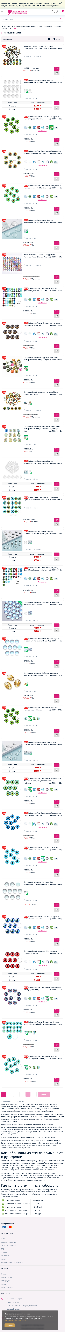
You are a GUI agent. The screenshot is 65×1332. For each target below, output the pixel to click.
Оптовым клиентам (8, 1245)
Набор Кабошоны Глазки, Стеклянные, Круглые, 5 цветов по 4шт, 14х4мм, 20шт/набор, (43, 498)
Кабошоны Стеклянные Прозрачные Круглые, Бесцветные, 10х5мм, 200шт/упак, (43, 743)
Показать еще (42, 131)
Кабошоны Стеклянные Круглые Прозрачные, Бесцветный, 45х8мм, (43, 221)
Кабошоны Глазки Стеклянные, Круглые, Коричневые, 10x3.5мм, (43, 324)
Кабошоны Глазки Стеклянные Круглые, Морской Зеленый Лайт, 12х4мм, (43, 1023)
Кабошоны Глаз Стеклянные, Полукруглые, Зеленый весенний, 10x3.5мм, (43, 152)
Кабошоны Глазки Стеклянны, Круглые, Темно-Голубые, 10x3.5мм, (43, 848)
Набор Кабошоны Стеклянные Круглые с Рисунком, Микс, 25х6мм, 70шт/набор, (43, 255)
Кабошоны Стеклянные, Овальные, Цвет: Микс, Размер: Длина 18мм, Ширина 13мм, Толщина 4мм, (43, 428)
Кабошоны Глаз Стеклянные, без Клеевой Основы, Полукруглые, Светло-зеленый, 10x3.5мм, (43, 780)
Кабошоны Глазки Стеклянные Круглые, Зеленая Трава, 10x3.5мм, (43, 117)
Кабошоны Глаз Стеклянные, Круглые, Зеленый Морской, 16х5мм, (43, 1057)
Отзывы (4, 1252)
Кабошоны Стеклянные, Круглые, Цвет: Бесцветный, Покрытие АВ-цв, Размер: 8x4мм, (43, 639)
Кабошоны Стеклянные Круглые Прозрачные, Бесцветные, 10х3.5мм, (43, 81)
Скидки (3, 1259)
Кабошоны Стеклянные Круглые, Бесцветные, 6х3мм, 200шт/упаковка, (43, 532)
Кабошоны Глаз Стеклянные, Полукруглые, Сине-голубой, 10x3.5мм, (43, 814)
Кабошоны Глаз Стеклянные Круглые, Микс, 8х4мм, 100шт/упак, (43, 393)
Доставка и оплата (8, 1242)
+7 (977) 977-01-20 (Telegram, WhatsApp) (22, 1306)
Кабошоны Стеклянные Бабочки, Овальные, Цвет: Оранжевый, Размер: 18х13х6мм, (43, 674)
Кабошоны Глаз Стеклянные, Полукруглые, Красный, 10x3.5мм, (43, 952)
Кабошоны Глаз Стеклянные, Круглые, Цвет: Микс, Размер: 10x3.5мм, (43, 289)
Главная (4, 1274)
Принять (10, 1325)
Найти (44, 1094)
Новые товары (6, 1277)
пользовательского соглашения (15, 1321)
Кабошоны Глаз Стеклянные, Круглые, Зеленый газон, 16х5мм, (43, 708)
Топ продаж (5, 1281)
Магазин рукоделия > (11, 26)
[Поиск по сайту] (30, 19)
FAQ (2, 1249)
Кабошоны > (48, 26)
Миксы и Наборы (7, 1287)
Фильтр (57, 39)
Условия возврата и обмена (12, 1263)
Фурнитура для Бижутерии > (31, 26)
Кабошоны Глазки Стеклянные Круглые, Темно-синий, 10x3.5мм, (43, 917)
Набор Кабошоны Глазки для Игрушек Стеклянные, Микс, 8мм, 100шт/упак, (43, 47)
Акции (3, 1284)
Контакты (5, 1256)
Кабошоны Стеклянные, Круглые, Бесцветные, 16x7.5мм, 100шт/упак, (43, 462)
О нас (3, 1239)
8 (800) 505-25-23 (13, 1302)
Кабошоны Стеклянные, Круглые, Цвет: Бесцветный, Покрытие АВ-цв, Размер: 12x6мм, (43, 883)
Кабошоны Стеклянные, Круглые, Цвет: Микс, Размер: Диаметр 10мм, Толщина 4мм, (43, 358)
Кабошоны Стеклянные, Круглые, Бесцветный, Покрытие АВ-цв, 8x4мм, (43, 603)
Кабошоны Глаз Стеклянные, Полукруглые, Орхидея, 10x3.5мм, (43, 988)
